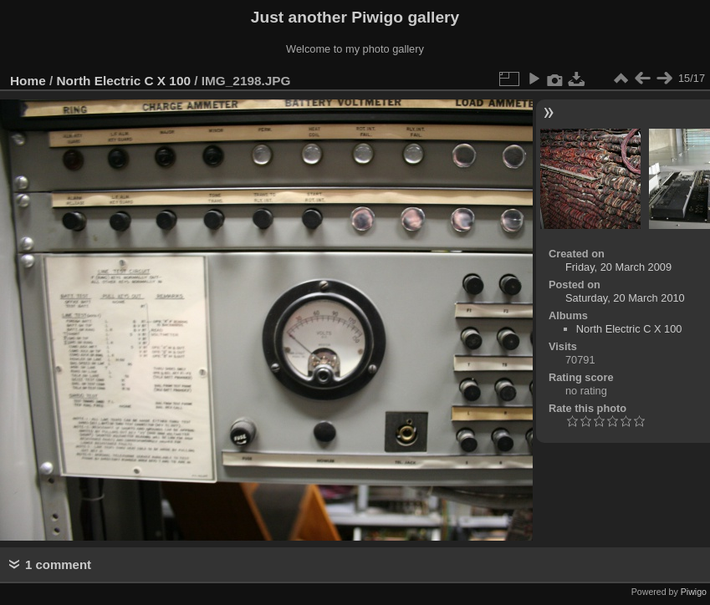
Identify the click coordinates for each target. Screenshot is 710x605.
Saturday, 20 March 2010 (625, 298)
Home (28, 81)
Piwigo (694, 592)
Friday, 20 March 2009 (618, 267)
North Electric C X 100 (124, 81)
